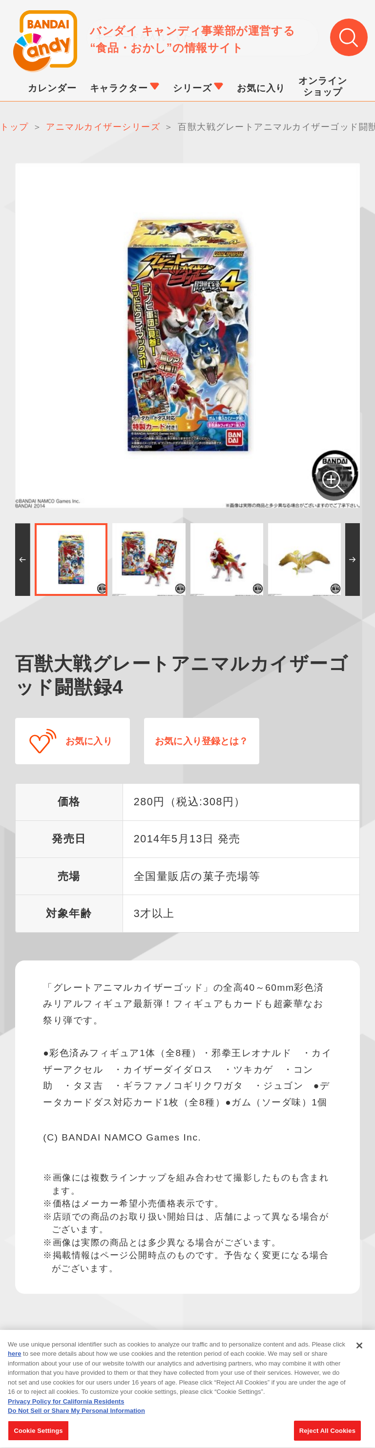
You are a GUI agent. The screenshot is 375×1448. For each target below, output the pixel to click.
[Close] (359, 1352)
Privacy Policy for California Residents (66, 1408)
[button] (22, 560)
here (14, 1361)
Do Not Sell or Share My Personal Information (76, 1418)
